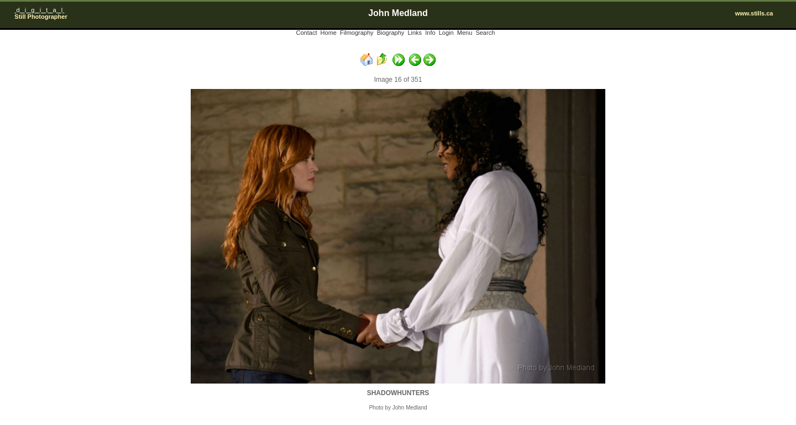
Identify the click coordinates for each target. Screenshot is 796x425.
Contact (306, 32)
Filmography (357, 32)
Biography (391, 32)
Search (485, 32)
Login (446, 32)
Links (414, 32)
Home (329, 32)
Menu (465, 32)
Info (430, 32)
